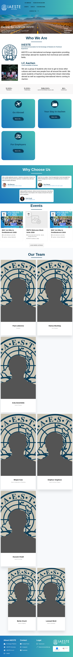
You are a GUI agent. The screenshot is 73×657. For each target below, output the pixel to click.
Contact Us (34, 11)
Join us (33, 6)
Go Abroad (28, 2)
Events (26, 6)
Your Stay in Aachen (39, 2)
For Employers (41, 6)
